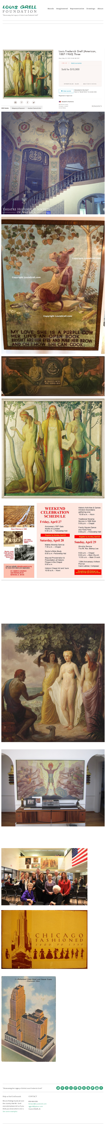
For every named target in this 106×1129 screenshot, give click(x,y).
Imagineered (62, 8)
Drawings (90, 8)
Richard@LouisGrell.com (38, 1104)
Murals (51, 8)
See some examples (10, 1111)
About (100, 8)
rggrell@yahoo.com (36, 1106)
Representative (77, 8)
